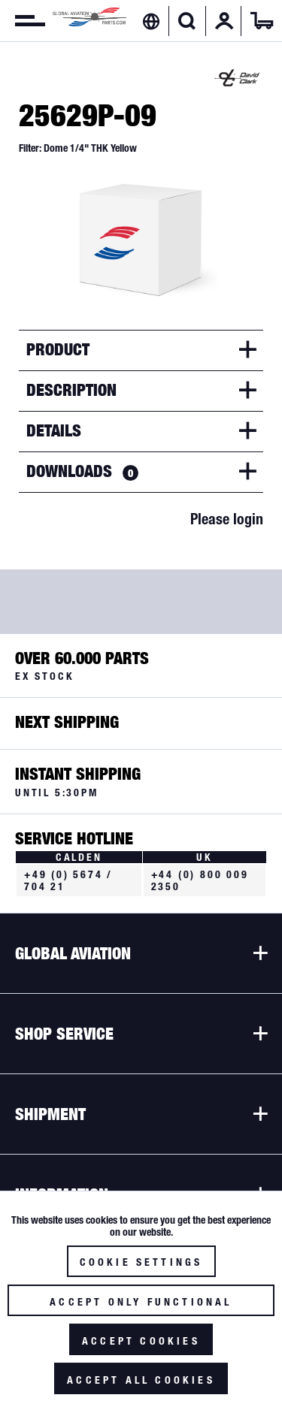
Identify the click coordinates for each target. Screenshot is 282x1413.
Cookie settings (141, 1262)
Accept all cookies (141, 1380)
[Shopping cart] (261, 21)
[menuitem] (22, 21)
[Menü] (22, 21)
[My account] (224, 21)
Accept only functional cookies (141, 1306)
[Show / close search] (187, 21)
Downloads (82, 471)
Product (57, 349)
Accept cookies (141, 1341)
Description (71, 390)
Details (53, 430)
